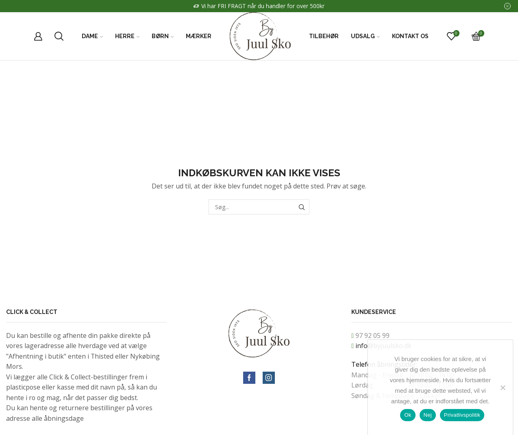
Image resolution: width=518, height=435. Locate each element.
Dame (92, 36)
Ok (407, 415)
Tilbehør (324, 36)
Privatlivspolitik (462, 415)
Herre (127, 36)
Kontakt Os (410, 36)
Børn (163, 36)
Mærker (198, 36)
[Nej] (502, 387)
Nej (428, 415)
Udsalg (365, 36)
